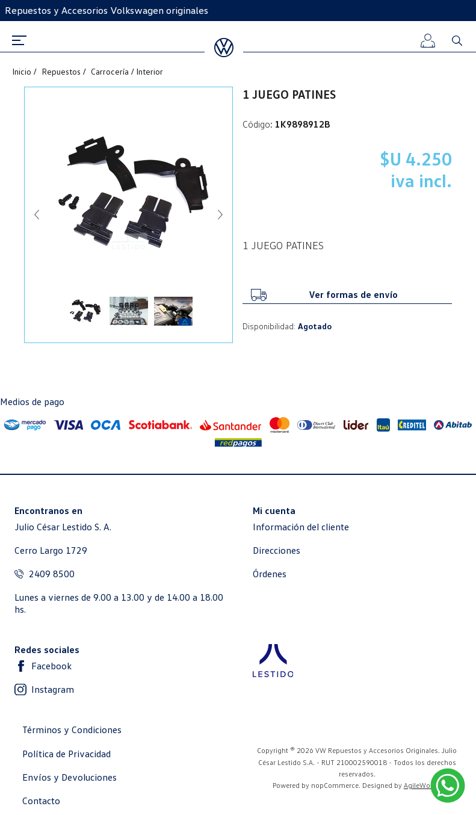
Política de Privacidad (66, 754)
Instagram (52, 689)
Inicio (22, 71)
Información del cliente (301, 527)
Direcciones (276, 550)
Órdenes (269, 574)
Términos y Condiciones (72, 730)
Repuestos (62, 71)
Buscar (456, 40)
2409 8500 (52, 574)
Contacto (41, 801)
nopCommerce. (335, 785)
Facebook (51, 666)
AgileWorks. (423, 785)
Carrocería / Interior (127, 71)
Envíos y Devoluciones (69, 777)
